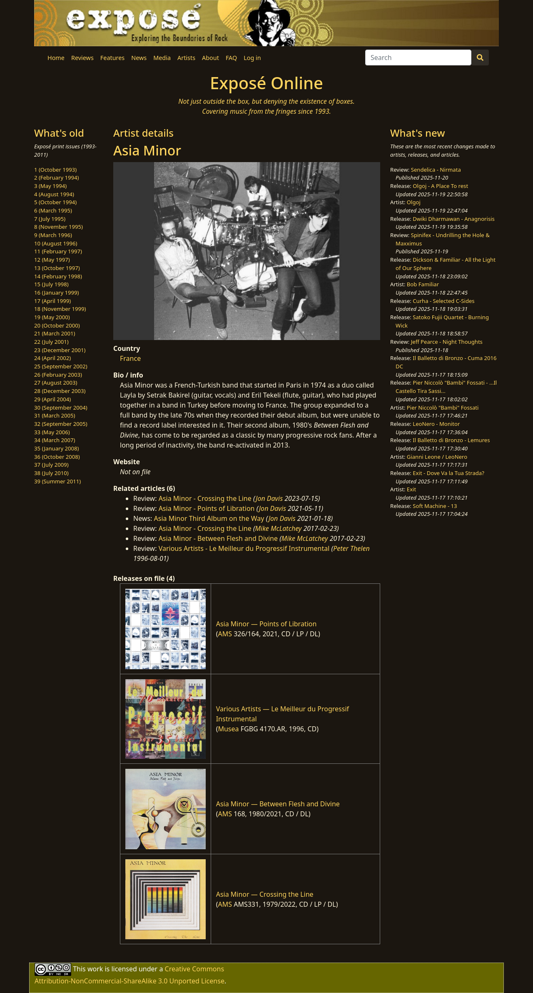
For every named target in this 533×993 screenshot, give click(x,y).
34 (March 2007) (54, 440)
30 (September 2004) (60, 407)
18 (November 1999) (60, 309)
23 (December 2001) (59, 350)
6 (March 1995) (53, 210)
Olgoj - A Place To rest (440, 186)
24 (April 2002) (52, 358)
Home (56, 58)
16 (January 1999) (56, 292)
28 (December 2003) (59, 391)
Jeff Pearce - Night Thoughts (447, 341)
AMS (225, 633)
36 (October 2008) (57, 456)
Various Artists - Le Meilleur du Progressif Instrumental (244, 548)
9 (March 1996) (53, 235)
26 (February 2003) (58, 374)
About (210, 58)
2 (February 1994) (56, 177)
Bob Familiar (423, 284)
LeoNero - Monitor (436, 424)
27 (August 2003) (55, 382)
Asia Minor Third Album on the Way (209, 518)
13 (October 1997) (57, 268)
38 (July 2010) (51, 473)
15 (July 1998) (51, 284)
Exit (411, 489)
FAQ (231, 58)
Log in (252, 58)
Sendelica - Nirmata (436, 169)
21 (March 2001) (54, 333)
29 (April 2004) (52, 399)
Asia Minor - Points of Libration (207, 508)
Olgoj (414, 202)
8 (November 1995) (58, 226)
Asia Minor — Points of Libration (266, 623)
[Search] (418, 57)
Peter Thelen (351, 548)
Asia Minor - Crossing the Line (205, 498)
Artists (186, 58)
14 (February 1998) (58, 276)
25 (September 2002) (60, 366)
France (130, 358)
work (95, 968)
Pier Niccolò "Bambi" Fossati (443, 407)
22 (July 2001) (51, 341)
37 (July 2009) (51, 464)
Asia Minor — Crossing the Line (265, 894)
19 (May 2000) (52, 317)
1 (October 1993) (55, 169)
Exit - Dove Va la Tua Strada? (448, 473)
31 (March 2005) (54, 415)
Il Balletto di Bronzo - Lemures (451, 440)
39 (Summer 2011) (57, 481)
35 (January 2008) (56, 448)
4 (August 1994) (54, 194)
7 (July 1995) (49, 219)
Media (162, 58)
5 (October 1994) (55, 202)
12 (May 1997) (52, 259)
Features (112, 58)
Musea (228, 728)
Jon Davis (269, 498)
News (139, 58)
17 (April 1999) (52, 301)
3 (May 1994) (50, 186)
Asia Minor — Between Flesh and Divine (278, 803)
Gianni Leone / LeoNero (437, 456)
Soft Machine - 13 (435, 506)
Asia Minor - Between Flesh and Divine (218, 538)
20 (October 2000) (57, 325)
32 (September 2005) (60, 424)
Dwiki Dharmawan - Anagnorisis (454, 219)
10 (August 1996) (55, 243)
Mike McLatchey (278, 528)
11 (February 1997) (58, 251)
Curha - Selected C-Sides (443, 301)
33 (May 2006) (52, 432)
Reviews (82, 58)
